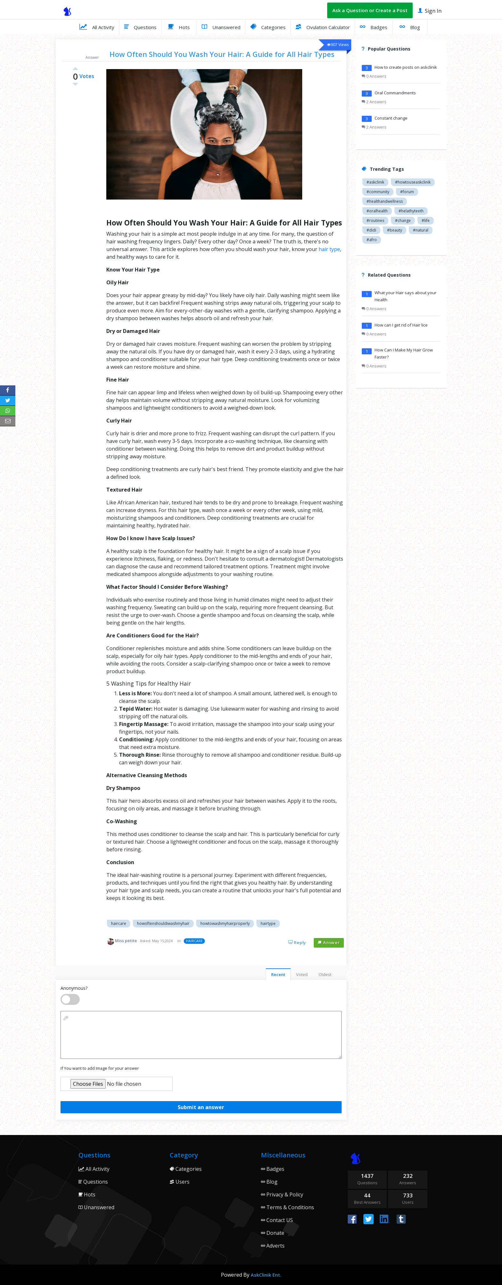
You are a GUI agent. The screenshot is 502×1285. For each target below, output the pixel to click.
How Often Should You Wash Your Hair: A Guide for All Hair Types (222, 54)
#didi (371, 230)
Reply (297, 942)
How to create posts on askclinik (406, 67)
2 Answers (374, 102)
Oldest (325, 974)
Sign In (429, 10)
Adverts (273, 1245)
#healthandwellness (385, 201)
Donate (272, 1232)
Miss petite (126, 940)
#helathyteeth (411, 211)
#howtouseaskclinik (413, 182)
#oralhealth (377, 211)
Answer (329, 942)
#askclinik (375, 182)
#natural (420, 230)
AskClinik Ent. (266, 1275)
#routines (375, 220)
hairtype (268, 923)
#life (426, 220)
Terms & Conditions (287, 1207)
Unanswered (221, 26)
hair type (329, 249)
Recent (278, 974)
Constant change (391, 118)
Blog (410, 26)
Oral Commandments (395, 93)
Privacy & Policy (282, 1194)
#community (378, 191)
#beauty (394, 230)
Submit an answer (201, 1107)
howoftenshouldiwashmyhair (163, 923)
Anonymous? (74, 988)
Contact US (277, 1220)
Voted (302, 974)
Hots (179, 26)
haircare (118, 923)
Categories (268, 26)
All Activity (96, 26)
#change (403, 220)
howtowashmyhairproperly (225, 923)
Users (180, 1181)
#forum (407, 191)
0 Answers (374, 76)
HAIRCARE (194, 940)
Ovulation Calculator (323, 26)
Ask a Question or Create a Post (370, 10)
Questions (140, 26)
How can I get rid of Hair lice (401, 325)
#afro (372, 239)
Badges (373, 26)
